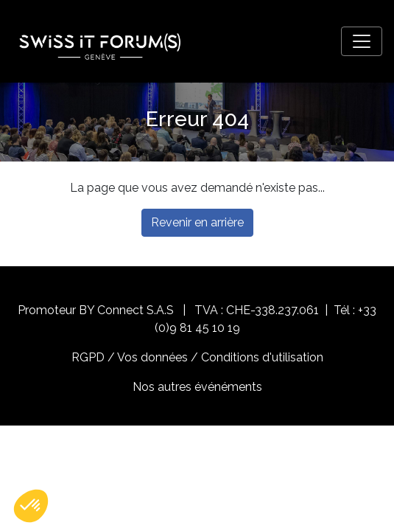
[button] (31, 506)
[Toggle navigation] (361, 41)
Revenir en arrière (197, 222)
